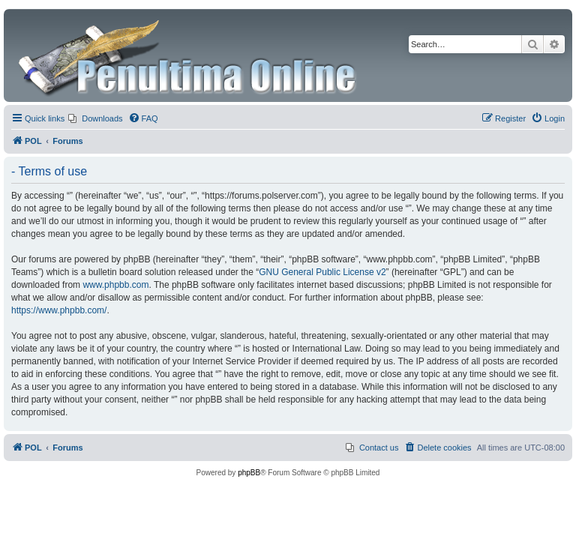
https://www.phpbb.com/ (58, 310)
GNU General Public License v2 (322, 272)
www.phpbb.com (115, 285)
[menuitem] (95, 118)
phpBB (249, 473)
